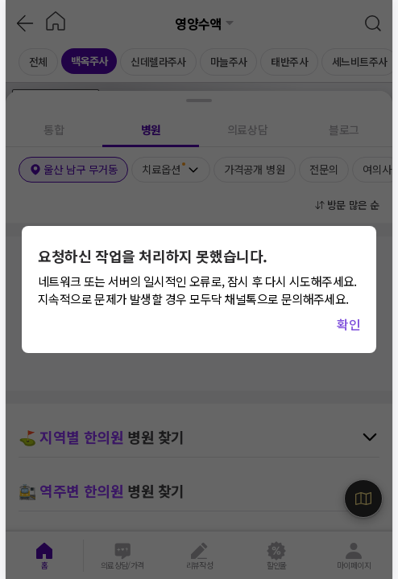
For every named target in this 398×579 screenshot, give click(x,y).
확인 (348, 324)
